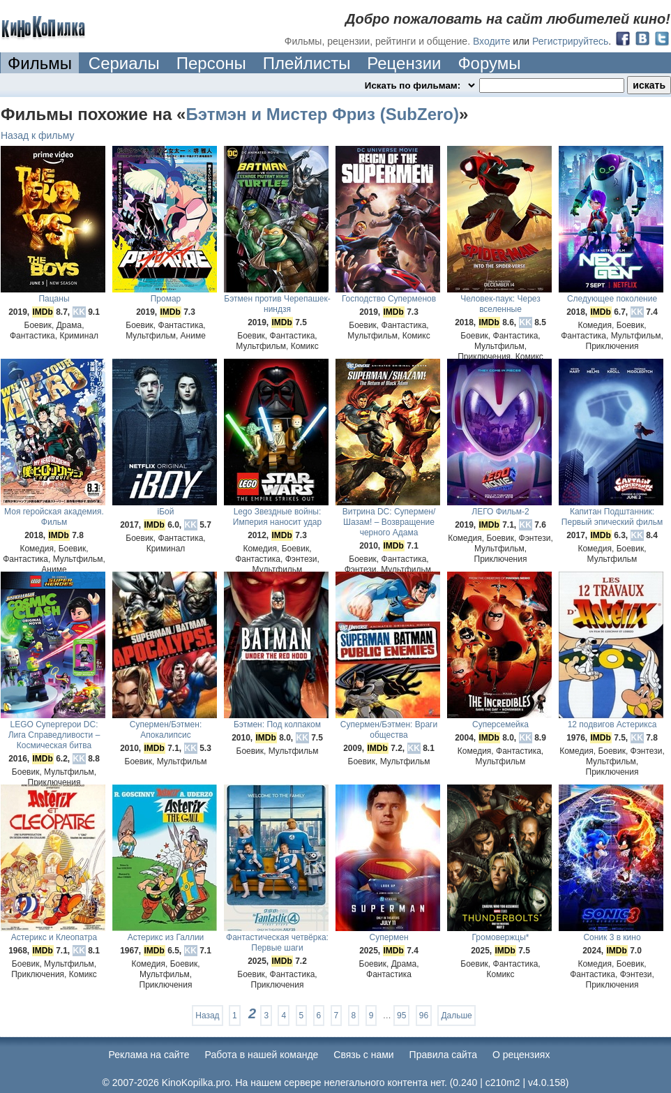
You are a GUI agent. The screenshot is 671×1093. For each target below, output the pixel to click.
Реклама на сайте (149, 1054)
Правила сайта (443, 1054)
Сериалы (124, 63)
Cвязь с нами (363, 1054)
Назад (207, 1015)
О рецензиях (521, 1054)
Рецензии (404, 63)
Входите (492, 41)
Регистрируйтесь (570, 41)
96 (423, 1015)
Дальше (456, 1015)
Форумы (489, 63)
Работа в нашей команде (262, 1054)
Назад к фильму (38, 135)
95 (401, 1015)
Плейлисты (307, 63)
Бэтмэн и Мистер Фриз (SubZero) (322, 114)
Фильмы (40, 63)
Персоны (211, 63)
